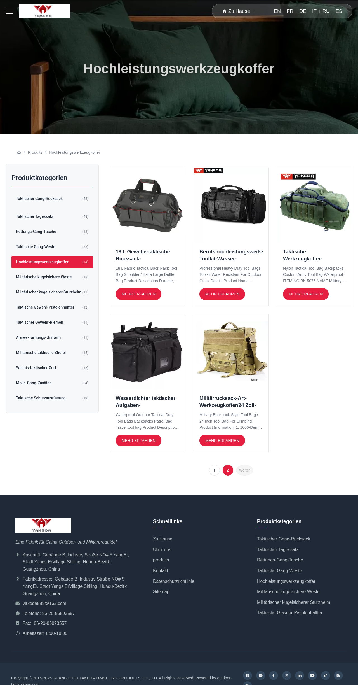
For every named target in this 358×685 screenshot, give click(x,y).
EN (277, 11)
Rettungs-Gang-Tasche (280, 560)
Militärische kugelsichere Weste (288, 591)
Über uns (162, 549)
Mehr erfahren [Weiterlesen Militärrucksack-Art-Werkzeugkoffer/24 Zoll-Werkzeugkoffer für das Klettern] (222, 440)
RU (326, 11)
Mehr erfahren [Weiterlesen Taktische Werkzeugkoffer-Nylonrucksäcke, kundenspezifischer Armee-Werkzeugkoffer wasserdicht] (306, 294)
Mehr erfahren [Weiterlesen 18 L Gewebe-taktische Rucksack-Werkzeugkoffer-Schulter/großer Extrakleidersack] (139, 294)
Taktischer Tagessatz (277, 549)
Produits (35, 152)
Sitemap (161, 591)
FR (290, 11)
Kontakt (160, 570)
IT (314, 11)
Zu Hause (236, 11)
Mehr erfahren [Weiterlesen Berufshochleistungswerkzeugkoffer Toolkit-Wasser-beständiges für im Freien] (222, 294)
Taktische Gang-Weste (279, 570)
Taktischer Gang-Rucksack (283, 539)
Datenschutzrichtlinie (173, 581)
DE (302, 11)
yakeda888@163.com (44, 603)
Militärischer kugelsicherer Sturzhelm (293, 602)
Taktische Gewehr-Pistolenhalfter (289, 612)
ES (339, 11)
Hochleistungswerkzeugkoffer (286, 581)
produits (161, 560)
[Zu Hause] (19, 152)
